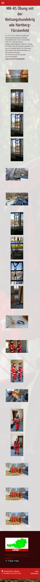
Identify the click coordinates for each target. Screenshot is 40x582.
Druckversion (7, 571)
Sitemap (16, 571)
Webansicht (34, 573)
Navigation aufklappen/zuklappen (20, 3)
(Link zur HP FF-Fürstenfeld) (15, 59)
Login (36, 571)
